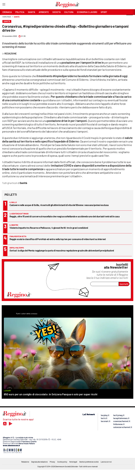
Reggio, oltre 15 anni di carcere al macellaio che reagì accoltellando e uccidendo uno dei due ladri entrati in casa (65, 216)
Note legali (73, 462)
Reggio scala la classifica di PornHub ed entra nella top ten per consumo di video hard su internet (58, 239)
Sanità (16, 17)
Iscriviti (124, 283)
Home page (6, 17)
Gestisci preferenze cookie (89, 462)
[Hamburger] (3, 5)
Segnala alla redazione (39, 462)
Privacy (52, 462)
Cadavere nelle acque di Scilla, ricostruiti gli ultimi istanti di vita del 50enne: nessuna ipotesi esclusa (59, 205)
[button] (129, 18)
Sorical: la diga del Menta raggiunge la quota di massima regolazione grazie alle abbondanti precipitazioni (62, 250)
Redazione (25, 462)
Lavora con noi (106, 462)
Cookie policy (62, 462)
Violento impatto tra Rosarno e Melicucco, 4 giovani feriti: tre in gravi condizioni (49, 227)
